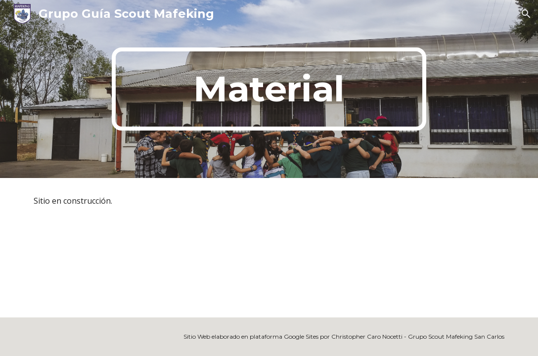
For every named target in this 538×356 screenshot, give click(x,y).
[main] (269, 89)
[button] (526, 14)
